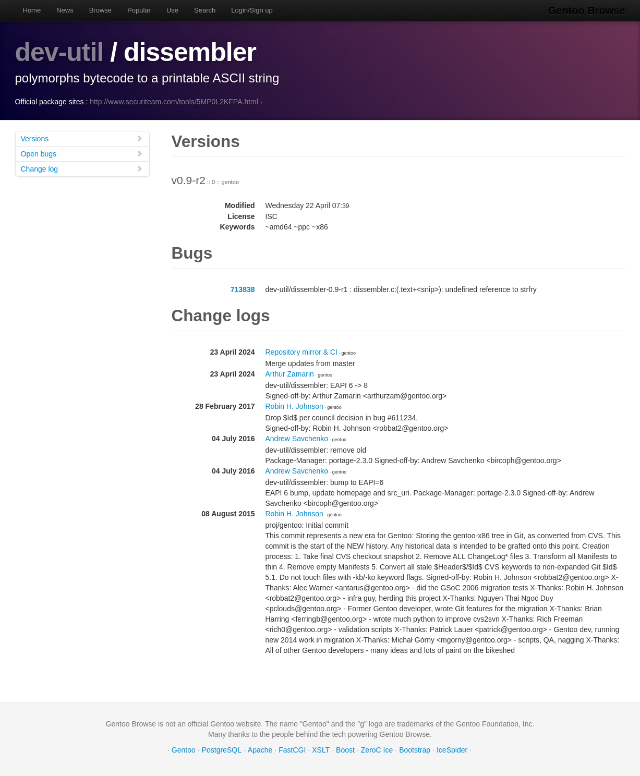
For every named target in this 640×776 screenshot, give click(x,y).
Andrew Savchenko (297, 438)
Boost (345, 750)
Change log (82, 168)
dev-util (59, 52)
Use (172, 10)
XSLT (321, 750)
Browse (100, 10)
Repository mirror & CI (301, 352)
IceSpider (452, 750)
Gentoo (184, 750)
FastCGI (292, 750)
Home (32, 10)
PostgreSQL (221, 750)
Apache (260, 750)
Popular (139, 10)
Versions (82, 138)
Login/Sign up (252, 10)
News (65, 10)
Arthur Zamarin (289, 374)
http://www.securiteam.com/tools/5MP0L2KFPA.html (174, 102)
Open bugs (82, 153)
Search (204, 10)
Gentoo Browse (586, 10)
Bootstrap (414, 750)
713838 (243, 289)
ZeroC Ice (377, 750)
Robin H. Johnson (294, 406)
